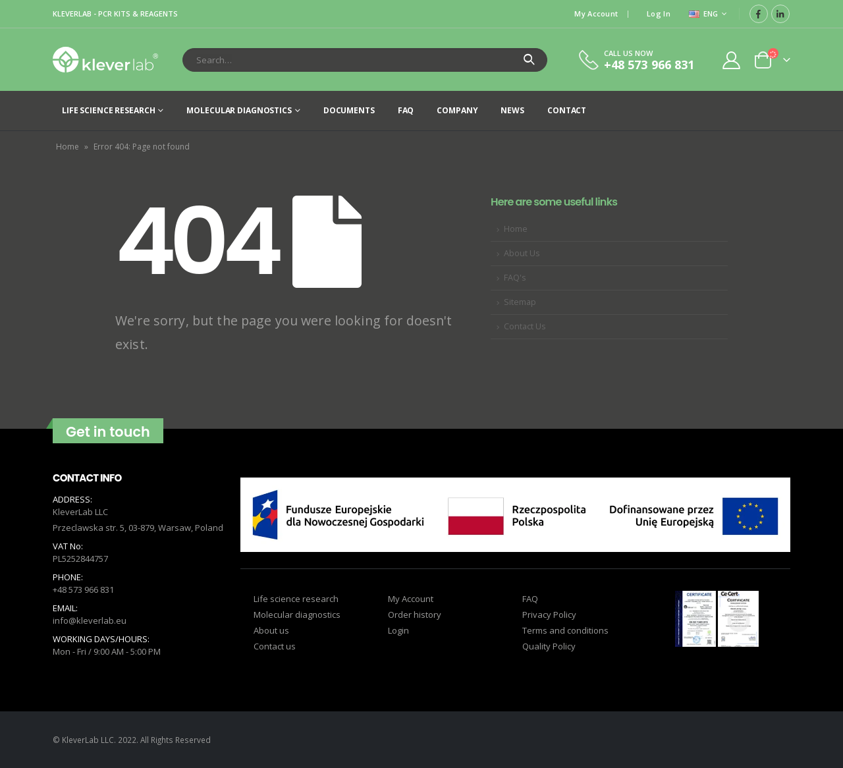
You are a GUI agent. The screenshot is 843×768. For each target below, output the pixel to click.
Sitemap (520, 302)
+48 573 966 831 (83, 589)
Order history (414, 614)
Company (457, 110)
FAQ (406, 110)
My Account (596, 13)
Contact (566, 110)
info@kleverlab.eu (89, 620)
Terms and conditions (565, 630)
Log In (658, 13)
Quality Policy (549, 646)
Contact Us (525, 326)
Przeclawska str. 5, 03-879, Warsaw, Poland (138, 528)
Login (398, 630)
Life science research (108, 110)
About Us (522, 253)
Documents (349, 110)
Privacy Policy (549, 614)
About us (271, 630)
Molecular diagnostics (238, 110)
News (512, 110)
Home (67, 146)
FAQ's (515, 277)
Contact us (275, 646)
